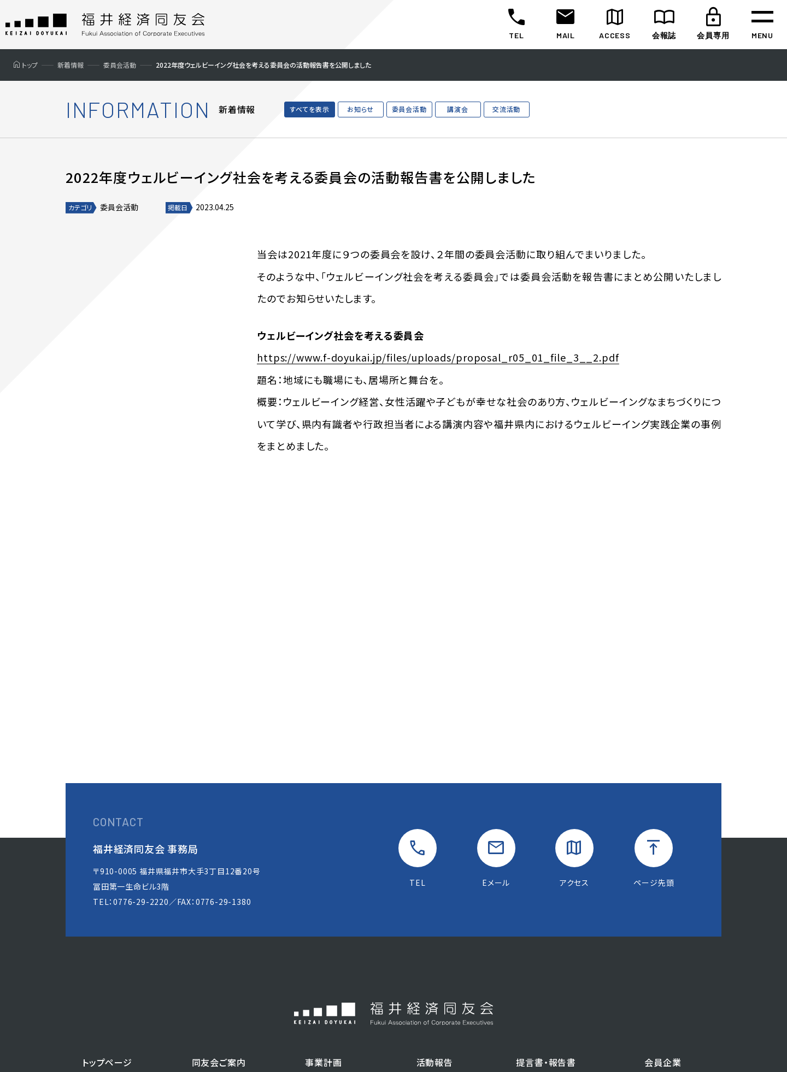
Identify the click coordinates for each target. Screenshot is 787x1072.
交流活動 (506, 109)
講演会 (457, 109)
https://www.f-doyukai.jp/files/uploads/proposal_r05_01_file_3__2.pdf (438, 357)
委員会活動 (409, 109)
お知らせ (360, 109)
